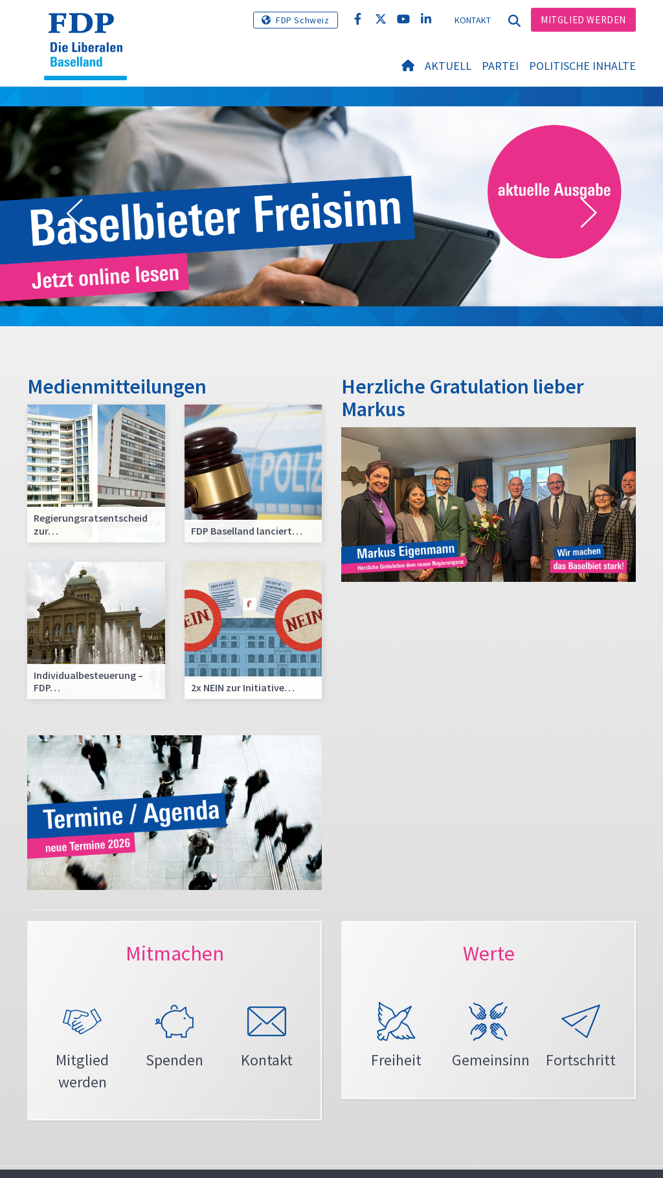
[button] (74, 213)
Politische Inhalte (582, 65)
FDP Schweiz (303, 20)
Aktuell (448, 65)
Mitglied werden (583, 20)
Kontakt (473, 20)
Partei (500, 65)
